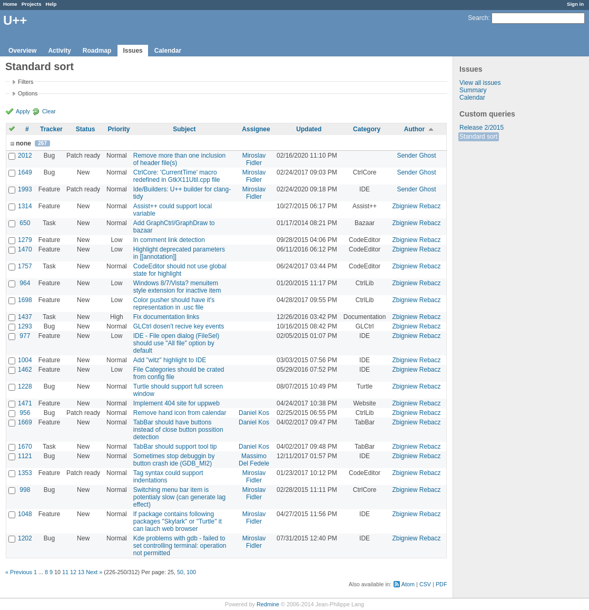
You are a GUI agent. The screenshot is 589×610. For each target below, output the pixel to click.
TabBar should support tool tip (175, 446)
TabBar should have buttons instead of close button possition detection (178, 430)
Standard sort (478, 136)
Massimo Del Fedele (254, 459)
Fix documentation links (166, 317)
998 (24, 489)
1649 (25, 172)
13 (81, 572)
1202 (25, 538)
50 (180, 572)
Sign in (575, 4)
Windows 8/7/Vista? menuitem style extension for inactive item (177, 286)
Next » (94, 572)
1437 (25, 317)
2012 (25, 155)
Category (366, 129)
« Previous (18, 572)
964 (24, 283)
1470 (25, 249)
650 (24, 223)
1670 (25, 446)
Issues (132, 50)
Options (27, 93)
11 (65, 572)
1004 (25, 360)
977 (24, 336)
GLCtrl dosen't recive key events (178, 326)
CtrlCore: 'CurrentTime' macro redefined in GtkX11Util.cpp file (176, 176)
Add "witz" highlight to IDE (170, 360)
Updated (308, 129)
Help (51, 4)
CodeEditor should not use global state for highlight (180, 270)
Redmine (268, 604)
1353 (25, 473)
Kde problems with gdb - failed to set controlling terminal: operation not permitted (180, 546)
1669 (25, 422)
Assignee (256, 129)
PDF (441, 584)
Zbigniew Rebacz (416, 206)
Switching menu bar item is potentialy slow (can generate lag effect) (179, 497)
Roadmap (97, 50)
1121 (25, 456)
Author (414, 129)
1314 (25, 206)
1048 (25, 514)
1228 (25, 386)
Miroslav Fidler (254, 159)
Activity (59, 50)
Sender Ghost (416, 155)
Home (10, 4)
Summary (472, 90)
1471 (25, 403)
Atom (408, 584)
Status (85, 129)
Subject (184, 129)
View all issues (479, 82)
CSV (425, 584)
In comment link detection (169, 240)
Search (478, 18)
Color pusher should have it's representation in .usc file (173, 303)
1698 (25, 300)
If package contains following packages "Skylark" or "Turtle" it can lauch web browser (177, 521)
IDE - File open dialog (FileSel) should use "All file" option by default (176, 343)
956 (24, 413)
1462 (25, 369)
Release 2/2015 (481, 127)
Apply (23, 111)
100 (191, 572)
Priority (118, 129)
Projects (32, 4)
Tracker (51, 129)
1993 (25, 189)
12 (73, 572)
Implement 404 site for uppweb (176, 403)
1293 (25, 326)
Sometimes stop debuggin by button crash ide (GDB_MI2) (174, 459)
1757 (25, 266)
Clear (49, 111)
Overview (22, 50)
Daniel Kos (254, 413)
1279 (25, 240)
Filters (25, 82)
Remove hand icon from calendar (180, 413)
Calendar (167, 50)
